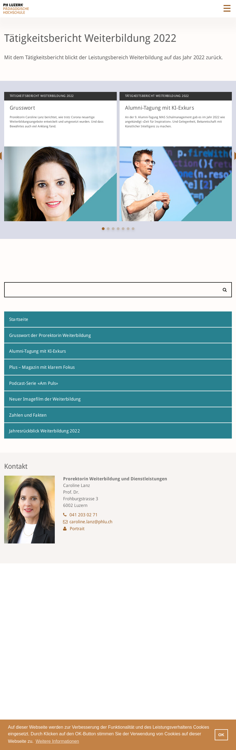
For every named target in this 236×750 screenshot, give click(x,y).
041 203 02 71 (83, 514)
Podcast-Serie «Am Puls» (33, 383)
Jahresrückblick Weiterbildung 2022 (44, 431)
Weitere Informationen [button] (57, 741)
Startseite (18, 319)
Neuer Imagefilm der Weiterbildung (45, 399)
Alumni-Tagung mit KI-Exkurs (37, 351)
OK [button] (221, 735)
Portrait (77, 528)
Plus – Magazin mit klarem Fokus (42, 367)
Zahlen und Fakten (27, 415)
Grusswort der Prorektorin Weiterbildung (50, 335)
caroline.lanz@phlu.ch (90, 521)
